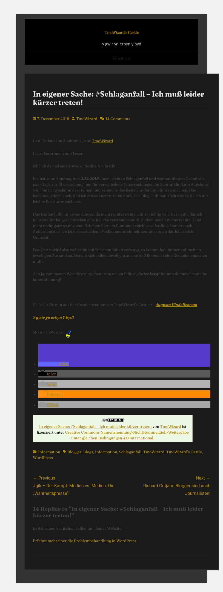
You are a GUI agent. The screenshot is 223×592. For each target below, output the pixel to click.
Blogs (88, 451)
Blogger (74, 451)
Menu (124, 59)
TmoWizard (86, 118)
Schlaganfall (130, 451)
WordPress (43, 457)
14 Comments (117, 118)
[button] (53, 364)
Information (49, 451)
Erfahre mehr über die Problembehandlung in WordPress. (85, 540)
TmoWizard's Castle (122, 32)
